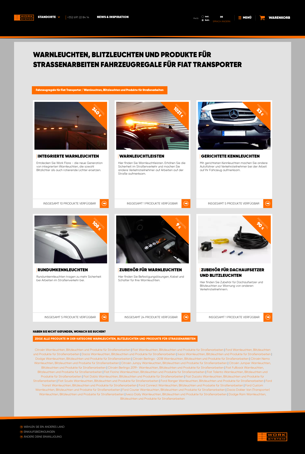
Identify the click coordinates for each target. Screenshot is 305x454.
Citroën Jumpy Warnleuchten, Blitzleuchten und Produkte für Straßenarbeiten (174, 363)
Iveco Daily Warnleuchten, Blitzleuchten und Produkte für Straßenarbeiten (176, 394)
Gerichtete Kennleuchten (230, 156)
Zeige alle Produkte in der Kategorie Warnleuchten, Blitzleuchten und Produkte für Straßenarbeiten (115, 338)
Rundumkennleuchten (63, 270)
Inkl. (207, 6)
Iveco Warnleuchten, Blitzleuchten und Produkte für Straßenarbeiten (224, 354)
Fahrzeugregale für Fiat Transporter (59, 90)
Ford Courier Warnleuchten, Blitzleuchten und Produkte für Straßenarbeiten (173, 390)
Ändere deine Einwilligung (43, 436)
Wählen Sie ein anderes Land (44, 426)
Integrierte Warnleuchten (68, 156)
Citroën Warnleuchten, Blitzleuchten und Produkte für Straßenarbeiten (82, 350)
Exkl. (207, 9)
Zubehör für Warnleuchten (150, 270)
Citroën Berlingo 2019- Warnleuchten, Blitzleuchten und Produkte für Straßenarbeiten (166, 367)
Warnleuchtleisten (141, 156)
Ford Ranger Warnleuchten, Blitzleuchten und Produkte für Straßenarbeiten (212, 381)
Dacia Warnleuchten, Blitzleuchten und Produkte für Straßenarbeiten (129, 354)
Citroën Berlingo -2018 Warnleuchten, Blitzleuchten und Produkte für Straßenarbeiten (191, 358)
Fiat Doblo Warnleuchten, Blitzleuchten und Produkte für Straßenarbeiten (133, 376)
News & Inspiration (113, 6)
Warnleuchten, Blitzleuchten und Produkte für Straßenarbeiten (123, 90)
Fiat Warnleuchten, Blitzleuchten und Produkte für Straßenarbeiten (178, 350)
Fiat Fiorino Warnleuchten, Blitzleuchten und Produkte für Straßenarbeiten (154, 372)
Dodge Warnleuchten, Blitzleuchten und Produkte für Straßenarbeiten (83, 358)
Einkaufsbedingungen (39, 431)
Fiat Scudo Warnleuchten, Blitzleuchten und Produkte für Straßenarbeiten (108, 381)
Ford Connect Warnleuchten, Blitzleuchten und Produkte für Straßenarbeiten (191, 385)
